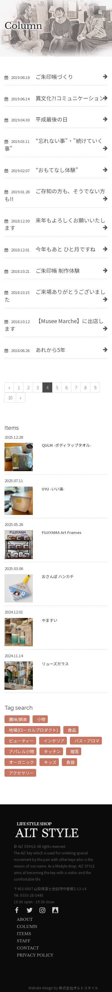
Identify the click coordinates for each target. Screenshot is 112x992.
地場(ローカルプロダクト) (33, 730)
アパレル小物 (21, 751)
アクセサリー (21, 773)
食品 (72, 730)
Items (24, 933)
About (25, 919)
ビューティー (21, 741)
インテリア (54, 741)
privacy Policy (35, 955)
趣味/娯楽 (18, 719)
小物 (41, 719)
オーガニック (21, 762)
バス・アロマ (86, 741)
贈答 (74, 751)
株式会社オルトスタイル (78, 987)
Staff (23, 940)
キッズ (50, 762)
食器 (70, 762)
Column (27, 926)
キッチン (52, 751)
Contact (28, 948)
